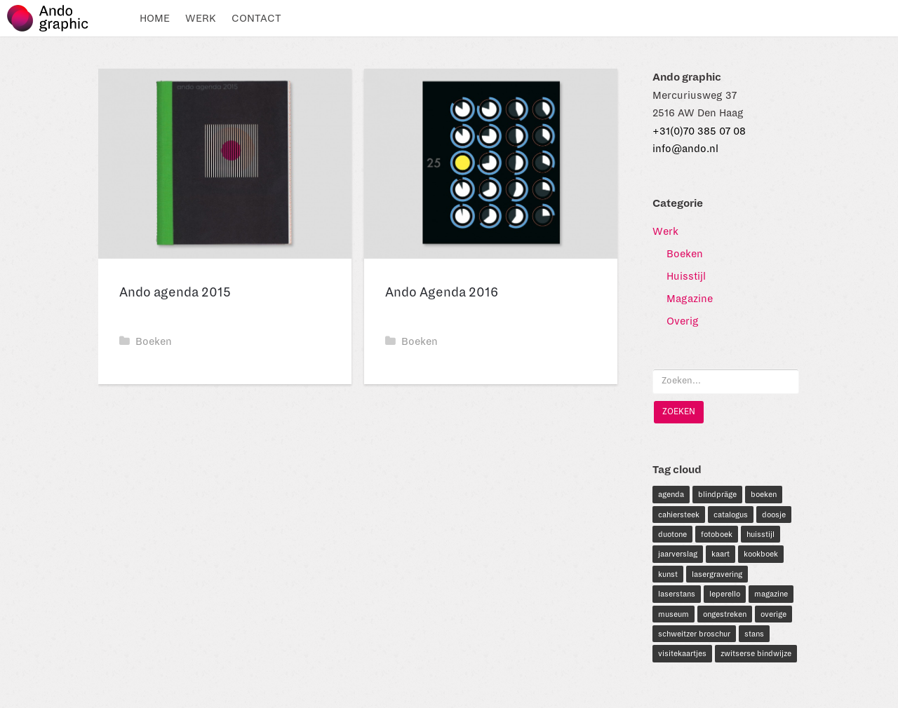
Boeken (145, 341)
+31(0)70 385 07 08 (699, 131)
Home (155, 18)
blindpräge (717, 494)
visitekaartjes (682, 653)
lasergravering (717, 574)
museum (673, 614)
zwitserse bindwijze (756, 653)
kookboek (761, 554)
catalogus (730, 514)
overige (773, 614)
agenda (671, 494)
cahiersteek (678, 514)
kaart (720, 554)
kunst (668, 574)
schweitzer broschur (694, 633)
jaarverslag (677, 554)
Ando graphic (54, 18)
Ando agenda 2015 (175, 292)
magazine (771, 594)
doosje (774, 514)
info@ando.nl (685, 148)
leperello (724, 594)
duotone (672, 534)
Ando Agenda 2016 (441, 292)
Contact (256, 18)
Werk (200, 18)
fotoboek (716, 534)
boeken (764, 494)
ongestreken (724, 614)
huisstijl (760, 534)
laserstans (676, 594)
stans (754, 633)
